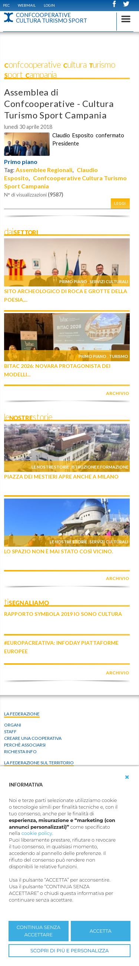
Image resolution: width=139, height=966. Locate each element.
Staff (10, 731)
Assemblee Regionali (44, 169)
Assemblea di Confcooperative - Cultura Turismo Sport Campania (59, 103)
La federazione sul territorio (39, 762)
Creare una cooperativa (33, 738)
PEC (6, 5)
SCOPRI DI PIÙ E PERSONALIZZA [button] (69, 950)
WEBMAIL (27, 5)
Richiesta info (20, 751)
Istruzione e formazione (100, 466)
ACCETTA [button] (101, 931)
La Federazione (22, 714)
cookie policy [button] (36, 833)
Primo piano (20, 162)
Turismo (118, 356)
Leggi (120, 203)
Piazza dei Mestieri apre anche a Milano (61, 476)
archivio (117, 393)
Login (49, 5)
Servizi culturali (109, 281)
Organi (12, 725)
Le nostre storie (50, 466)
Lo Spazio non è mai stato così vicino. (58, 551)
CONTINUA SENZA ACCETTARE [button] (38, 931)
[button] (127, 777)
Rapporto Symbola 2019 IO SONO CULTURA (63, 614)
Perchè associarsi (25, 745)
